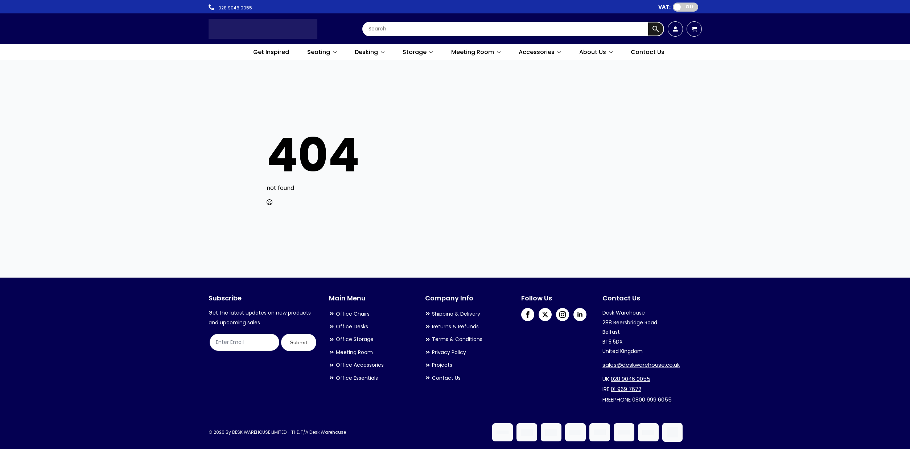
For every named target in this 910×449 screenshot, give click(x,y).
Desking (366, 52)
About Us (592, 52)
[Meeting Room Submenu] (499, 52)
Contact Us (647, 52)
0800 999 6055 (652, 399)
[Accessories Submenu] (560, 52)
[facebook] (527, 314)
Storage (415, 52)
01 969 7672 (626, 389)
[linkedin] (579, 314)
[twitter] (545, 314)
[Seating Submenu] (335, 52)
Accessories (537, 52)
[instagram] (562, 314)
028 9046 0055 (630, 379)
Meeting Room (472, 52)
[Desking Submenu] (383, 52)
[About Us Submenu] (611, 52)
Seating (318, 52)
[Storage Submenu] (432, 52)
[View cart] (694, 29)
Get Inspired (271, 52)
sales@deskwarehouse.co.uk (641, 365)
